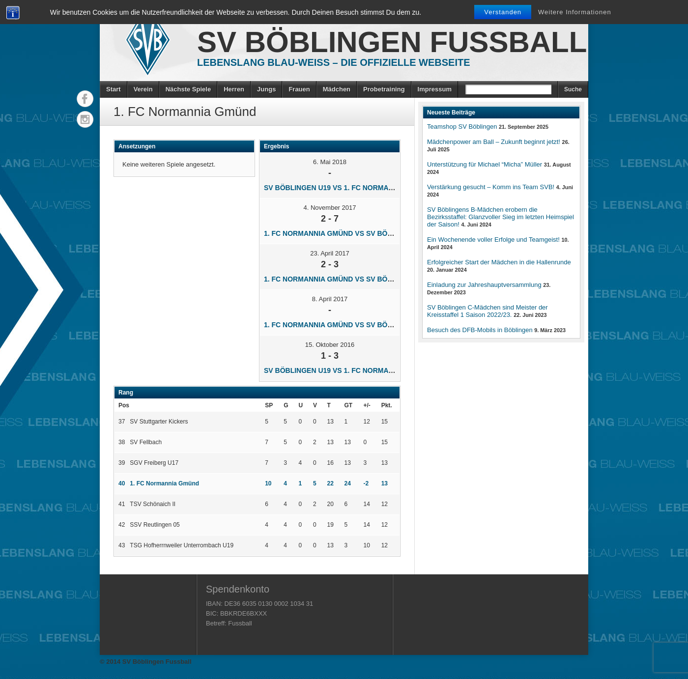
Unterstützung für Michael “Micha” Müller (484, 164)
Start (113, 89)
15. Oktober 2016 (329, 344)
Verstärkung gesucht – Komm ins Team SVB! (490, 187)
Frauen (299, 89)
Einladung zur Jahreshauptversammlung (484, 284)
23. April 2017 (329, 253)
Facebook (85, 99)
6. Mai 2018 (329, 162)
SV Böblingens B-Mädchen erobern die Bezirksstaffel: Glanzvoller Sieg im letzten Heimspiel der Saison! (500, 217)
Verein (143, 89)
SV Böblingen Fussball (392, 42)
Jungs (266, 89)
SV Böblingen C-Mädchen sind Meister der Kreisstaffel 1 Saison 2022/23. (487, 311)
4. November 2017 (330, 207)
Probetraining (384, 89)
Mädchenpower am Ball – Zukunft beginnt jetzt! (493, 141)
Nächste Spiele (188, 89)
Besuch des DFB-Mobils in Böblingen (480, 330)
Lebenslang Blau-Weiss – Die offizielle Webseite (333, 62)
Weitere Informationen (574, 12)
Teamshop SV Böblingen (462, 126)
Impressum (435, 89)
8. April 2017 (329, 299)
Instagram (85, 119)
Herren (234, 89)
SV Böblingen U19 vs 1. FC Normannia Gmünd (348, 188)
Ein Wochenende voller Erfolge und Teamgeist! (493, 239)
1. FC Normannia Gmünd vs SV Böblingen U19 (348, 233)
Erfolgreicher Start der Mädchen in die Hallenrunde (499, 262)
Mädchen (336, 89)
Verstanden (502, 12)
